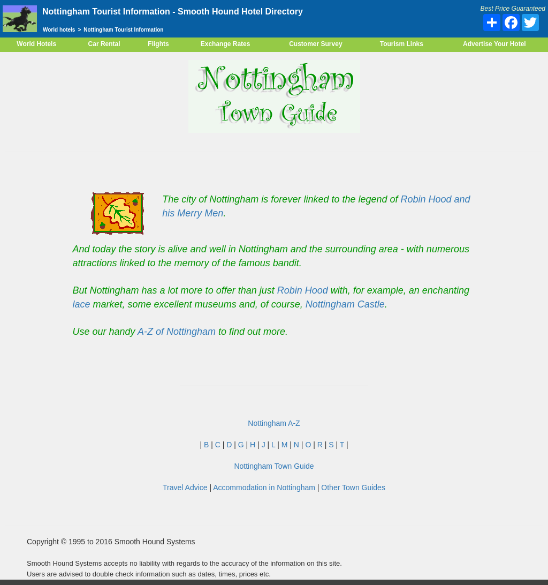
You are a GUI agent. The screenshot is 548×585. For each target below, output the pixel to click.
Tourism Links (401, 44)
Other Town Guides (353, 487)
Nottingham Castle (345, 304)
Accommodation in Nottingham (264, 487)
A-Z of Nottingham (177, 331)
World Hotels (36, 44)
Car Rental (104, 44)
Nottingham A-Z (274, 423)
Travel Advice (185, 487)
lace (81, 304)
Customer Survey (315, 44)
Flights (158, 44)
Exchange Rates (225, 44)
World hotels (59, 30)
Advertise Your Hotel (494, 44)
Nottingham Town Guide (274, 466)
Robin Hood (302, 290)
